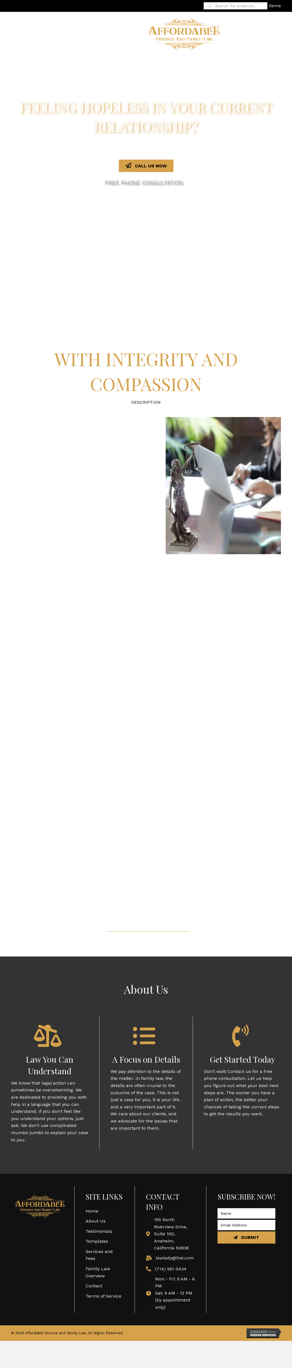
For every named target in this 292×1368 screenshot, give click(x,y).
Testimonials (99, 1231)
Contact (94, 1285)
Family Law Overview (98, 1272)
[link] (126, 62)
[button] (146, 166)
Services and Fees (99, 1255)
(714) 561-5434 (170, 1269)
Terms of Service (103, 1296)
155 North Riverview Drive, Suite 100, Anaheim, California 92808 (171, 1234)
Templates (97, 1241)
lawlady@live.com (175, 1257)
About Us (96, 1221)
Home (92, 1211)
